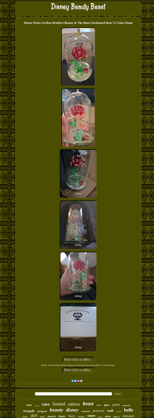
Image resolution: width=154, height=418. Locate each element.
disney (72, 410)
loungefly (29, 411)
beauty (56, 410)
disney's (116, 417)
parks (116, 404)
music (42, 417)
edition (74, 404)
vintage (81, 416)
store (91, 416)
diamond (128, 416)
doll (34, 415)
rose (98, 404)
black (71, 416)
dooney (37, 406)
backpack (42, 411)
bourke (118, 411)
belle (128, 410)
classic (61, 416)
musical (51, 416)
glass (106, 404)
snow (29, 405)
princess (98, 411)
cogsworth (126, 405)
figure (25, 416)
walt (110, 411)
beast (88, 403)
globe (108, 416)
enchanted (85, 411)
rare (46, 404)
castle (100, 417)
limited (58, 403)
